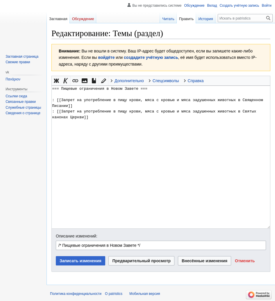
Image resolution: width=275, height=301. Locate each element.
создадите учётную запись (151, 57)
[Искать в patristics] (245, 18)
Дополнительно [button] (129, 80)
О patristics (113, 294)
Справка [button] (196, 80)
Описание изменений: (76, 236)
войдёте (106, 57)
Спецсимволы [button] (166, 80)
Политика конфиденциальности (75, 294)
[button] (56, 80)
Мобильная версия (144, 294)
